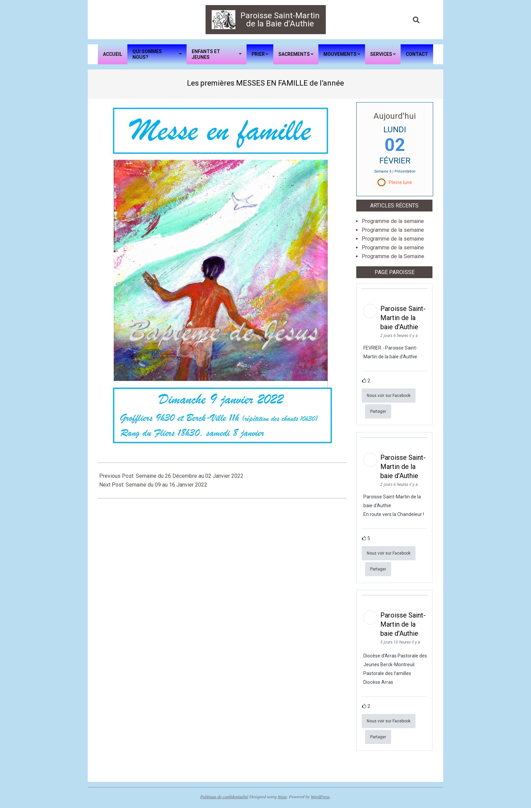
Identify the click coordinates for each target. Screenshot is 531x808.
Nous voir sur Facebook (388, 395)
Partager (378, 411)
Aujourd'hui (395, 116)
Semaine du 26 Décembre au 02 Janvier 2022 (189, 476)
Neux (282, 796)
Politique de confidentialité (224, 796)
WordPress (320, 796)
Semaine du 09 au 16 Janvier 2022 (166, 484)
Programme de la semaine (393, 221)
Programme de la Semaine (393, 256)
